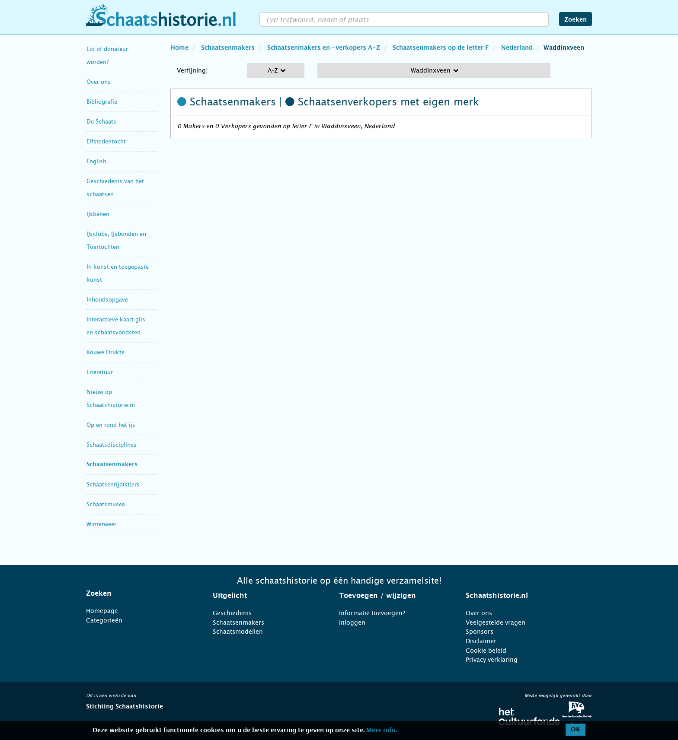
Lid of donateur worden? (107, 55)
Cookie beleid (486, 650)
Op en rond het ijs (110, 425)
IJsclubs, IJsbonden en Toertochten (116, 240)
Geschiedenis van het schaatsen (115, 187)
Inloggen (352, 622)
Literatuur (99, 372)
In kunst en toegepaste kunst (117, 273)
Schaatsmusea (105, 504)
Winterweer (101, 524)
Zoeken (575, 20)
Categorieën (104, 620)
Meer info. (381, 730)
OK (575, 730)
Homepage (102, 610)
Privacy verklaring (492, 659)
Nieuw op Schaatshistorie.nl (110, 398)
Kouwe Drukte (105, 352)
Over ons (98, 82)
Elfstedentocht (106, 141)
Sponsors (479, 631)
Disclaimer (481, 641)
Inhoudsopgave (107, 299)
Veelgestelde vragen (495, 622)
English (96, 161)
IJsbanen (97, 214)
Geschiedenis (232, 613)
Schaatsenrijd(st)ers (113, 484)
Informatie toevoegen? (372, 613)
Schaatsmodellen (238, 631)
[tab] (138, 593)
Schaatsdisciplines (111, 444)
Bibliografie (101, 101)
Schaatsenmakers (112, 464)
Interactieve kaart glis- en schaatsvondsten (116, 326)
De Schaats (101, 121)
